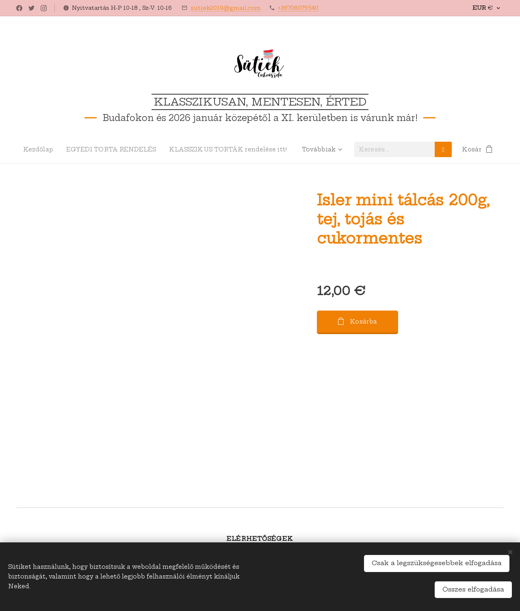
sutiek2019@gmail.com (226, 7)
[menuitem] (39, 149)
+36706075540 (298, 7)
